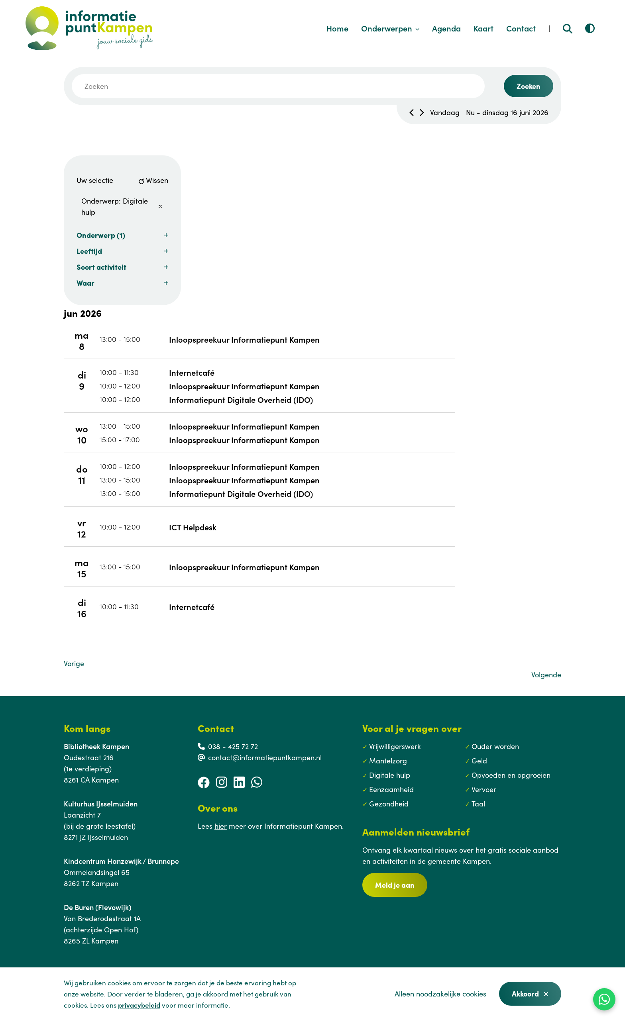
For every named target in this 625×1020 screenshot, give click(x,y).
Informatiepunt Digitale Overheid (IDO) (241, 399)
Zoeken (528, 86)
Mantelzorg (388, 760)
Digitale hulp (389, 775)
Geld (479, 760)
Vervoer (484, 789)
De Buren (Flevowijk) (98, 907)
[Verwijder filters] (160, 206)
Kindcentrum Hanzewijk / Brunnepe (121, 861)
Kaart (483, 27)
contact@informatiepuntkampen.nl (265, 757)
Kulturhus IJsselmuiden (101, 803)
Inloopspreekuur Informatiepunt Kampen (244, 339)
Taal (478, 803)
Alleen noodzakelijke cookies (440, 993)
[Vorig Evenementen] (411, 112)
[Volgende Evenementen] (422, 112)
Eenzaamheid (391, 789)
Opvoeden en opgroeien (511, 775)
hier (220, 826)
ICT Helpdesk (192, 526)
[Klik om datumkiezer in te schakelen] (507, 112)
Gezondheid (389, 803)
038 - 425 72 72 (233, 746)
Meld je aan (395, 885)
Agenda (446, 27)
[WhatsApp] (604, 999)
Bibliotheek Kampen (96, 746)
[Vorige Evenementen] (74, 663)
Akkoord (530, 993)
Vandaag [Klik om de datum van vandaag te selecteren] (445, 112)
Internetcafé (191, 372)
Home (337, 27)
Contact (521, 27)
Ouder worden (495, 746)
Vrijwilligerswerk (395, 746)
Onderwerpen (390, 27)
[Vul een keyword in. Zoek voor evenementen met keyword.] (278, 86)
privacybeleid (139, 1005)
